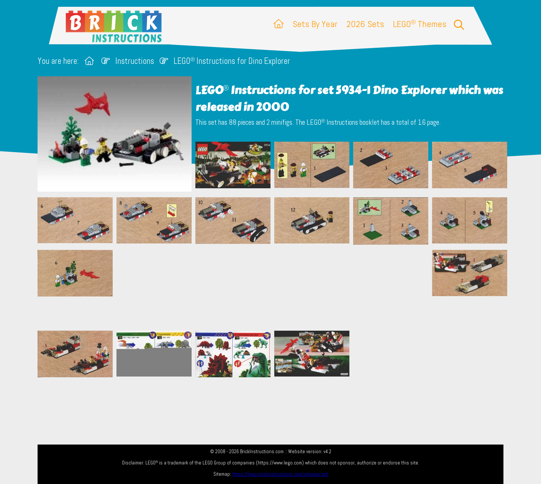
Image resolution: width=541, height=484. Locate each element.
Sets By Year (315, 24)
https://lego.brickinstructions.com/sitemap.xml (280, 474)
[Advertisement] (274, 287)
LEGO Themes (419, 24)
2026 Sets (365, 24)
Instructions (134, 61)
